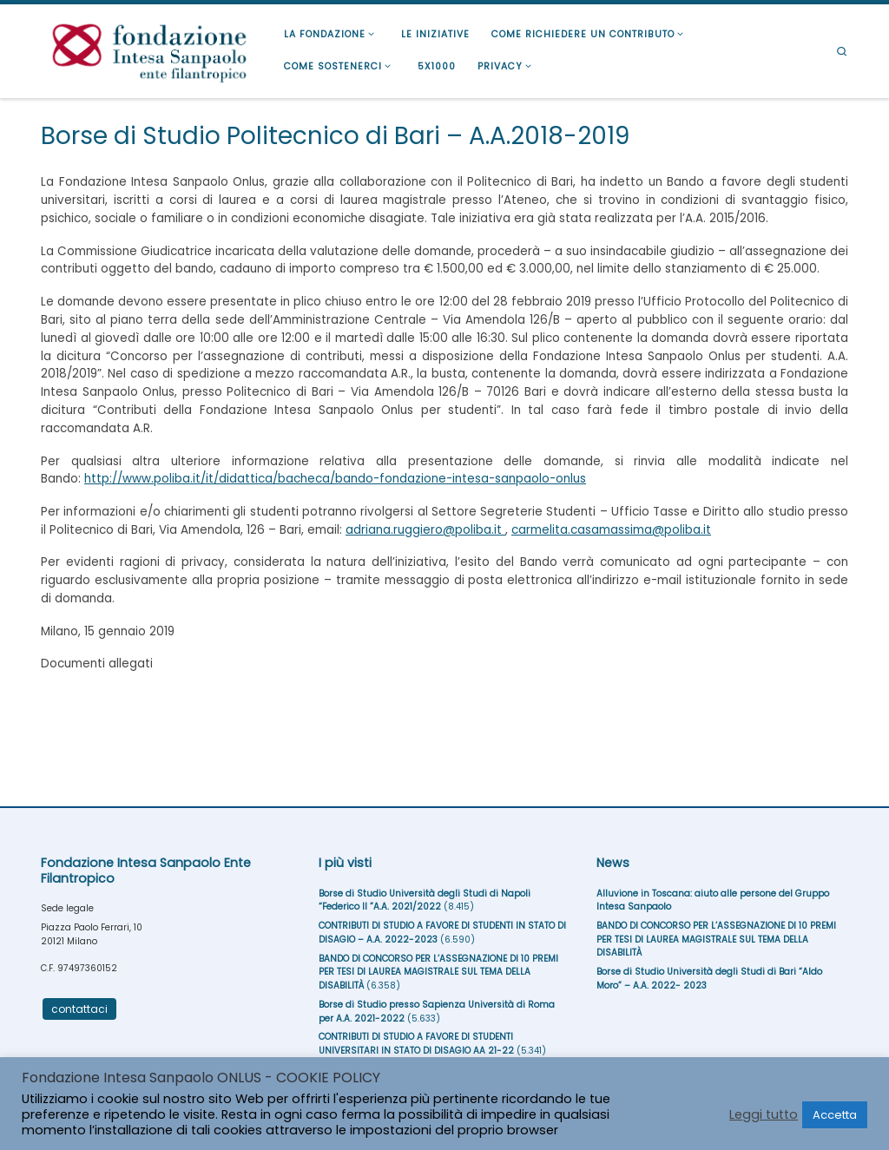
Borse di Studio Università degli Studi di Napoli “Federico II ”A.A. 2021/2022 (424, 900)
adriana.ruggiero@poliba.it (425, 530)
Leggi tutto (763, 1114)
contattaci (79, 1009)
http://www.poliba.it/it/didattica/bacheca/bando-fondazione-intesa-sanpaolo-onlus (335, 478)
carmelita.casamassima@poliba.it (611, 530)
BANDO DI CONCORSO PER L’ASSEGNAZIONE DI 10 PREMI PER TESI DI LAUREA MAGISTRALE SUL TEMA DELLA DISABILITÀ (438, 972)
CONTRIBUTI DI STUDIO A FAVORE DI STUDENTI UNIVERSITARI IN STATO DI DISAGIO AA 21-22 (416, 1043)
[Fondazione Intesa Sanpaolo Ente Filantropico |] (149, 49)
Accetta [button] (835, 1115)
